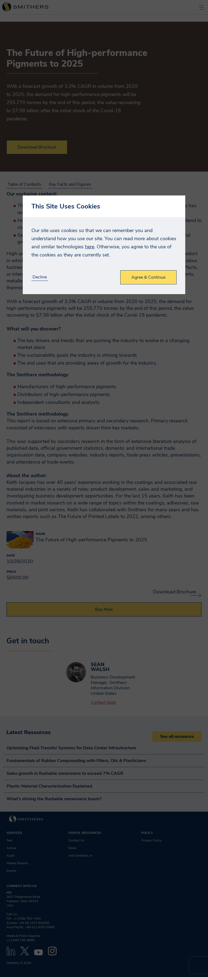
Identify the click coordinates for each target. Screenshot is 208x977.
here (89, 246)
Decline (39, 277)
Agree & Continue (148, 277)
